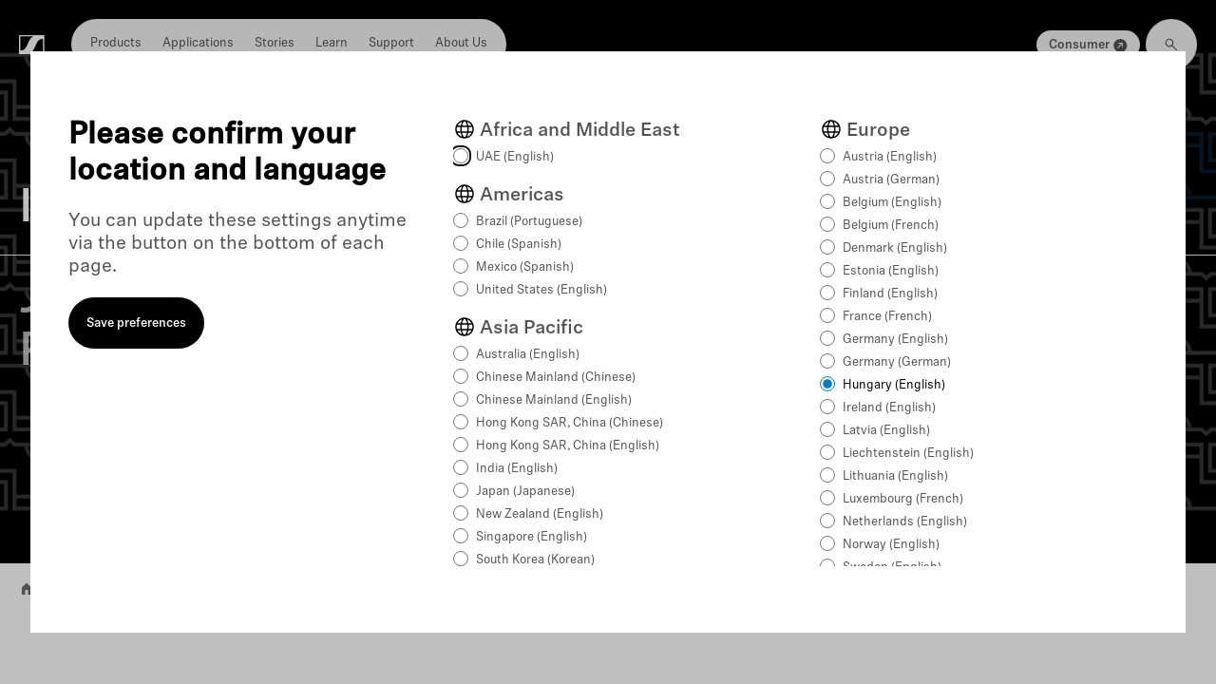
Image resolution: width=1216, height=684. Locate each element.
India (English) (517, 469)
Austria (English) (890, 157)
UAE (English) (515, 157)
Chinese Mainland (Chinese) (556, 377)
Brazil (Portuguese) (529, 222)
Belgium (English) (892, 203)
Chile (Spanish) (518, 244)
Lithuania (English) (895, 476)
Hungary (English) (894, 385)
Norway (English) (891, 545)
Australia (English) (528, 355)
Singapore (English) (531, 537)
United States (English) (541, 290)
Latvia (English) (886, 431)
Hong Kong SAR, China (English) (567, 446)
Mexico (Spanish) (525, 267)
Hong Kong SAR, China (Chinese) (569, 423)
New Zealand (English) (539, 514)
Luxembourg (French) (903, 499)
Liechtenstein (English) (908, 453)
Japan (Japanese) (525, 491)
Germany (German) (897, 362)
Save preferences (136, 323)
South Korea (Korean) (535, 560)
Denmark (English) (895, 248)
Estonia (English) (891, 271)
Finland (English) (890, 294)
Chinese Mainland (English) (554, 400)
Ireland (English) (889, 408)
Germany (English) (895, 339)
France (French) (887, 317)
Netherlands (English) (905, 522)
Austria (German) (891, 180)
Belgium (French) (891, 225)
